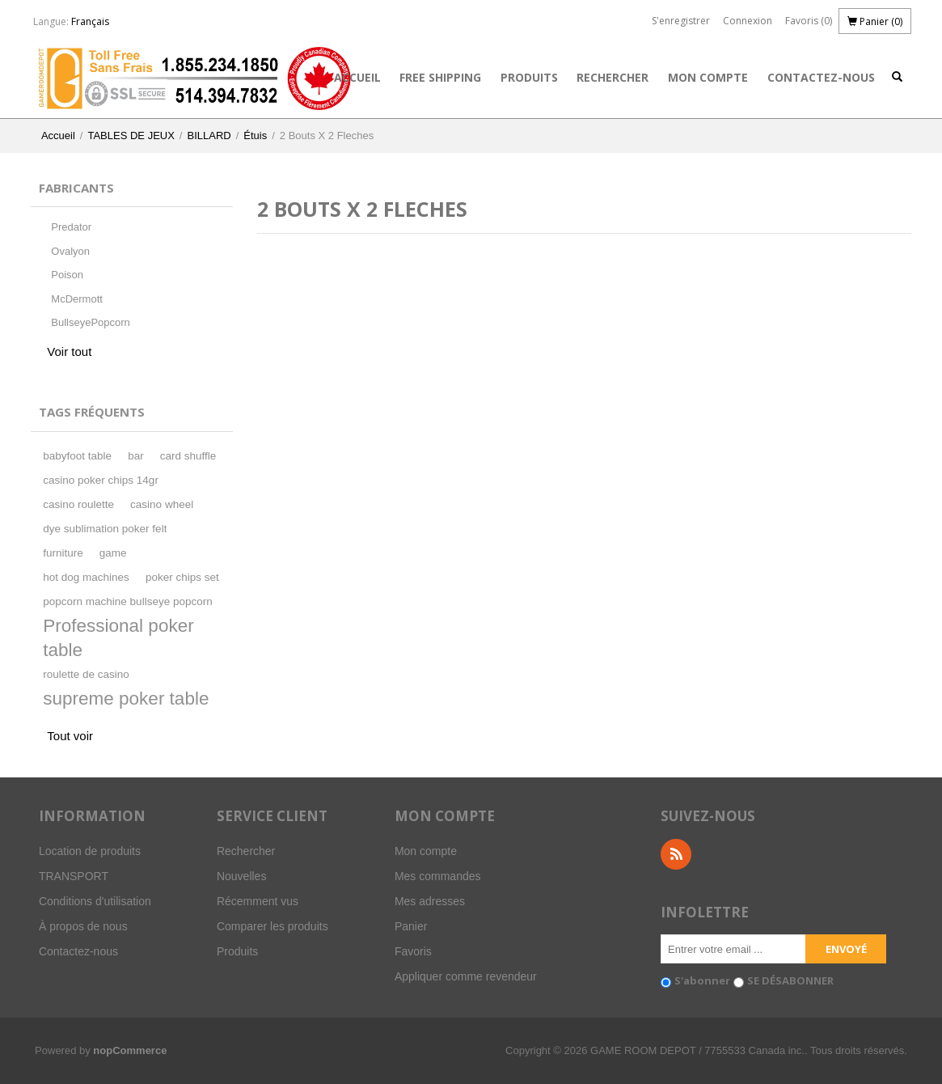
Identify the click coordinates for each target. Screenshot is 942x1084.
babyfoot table (77, 456)
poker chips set (182, 577)
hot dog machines (86, 577)
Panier (411, 926)
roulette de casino (86, 674)
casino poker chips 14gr (100, 480)
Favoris (413, 951)
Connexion (747, 21)
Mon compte (708, 77)
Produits (529, 77)
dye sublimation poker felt (105, 529)
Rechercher (612, 77)
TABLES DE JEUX (130, 135)
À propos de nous (83, 926)
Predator (71, 227)
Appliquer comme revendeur (466, 976)
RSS (676, 854)
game (113, 553)
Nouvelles (241, 876)
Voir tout (69, 351)
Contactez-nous (821, 77)
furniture (63, 553)
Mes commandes (438, 876)
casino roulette (78, 504)
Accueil (357, 77)
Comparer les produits (272, 926)
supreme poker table (126, 698)
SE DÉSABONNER (790, 980)
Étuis (255, 135)
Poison (67, 275)
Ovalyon (70, 251)
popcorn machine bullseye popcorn (127, 601)
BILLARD (208, 135)
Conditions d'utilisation (95, 901)
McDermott (77, 299)
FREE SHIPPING (440, 77)
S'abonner (702, 980)
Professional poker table (118, 638)
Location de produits (90, 851)
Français (90, 21)
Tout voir (70, 736)
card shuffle (188, 456)
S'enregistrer (681, 21)
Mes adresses (430, 901)
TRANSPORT (73, 876)
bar (136, 456)
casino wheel (161, 504)
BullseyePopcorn (90, 322)
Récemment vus (257, 901)
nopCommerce (130, 1050)
